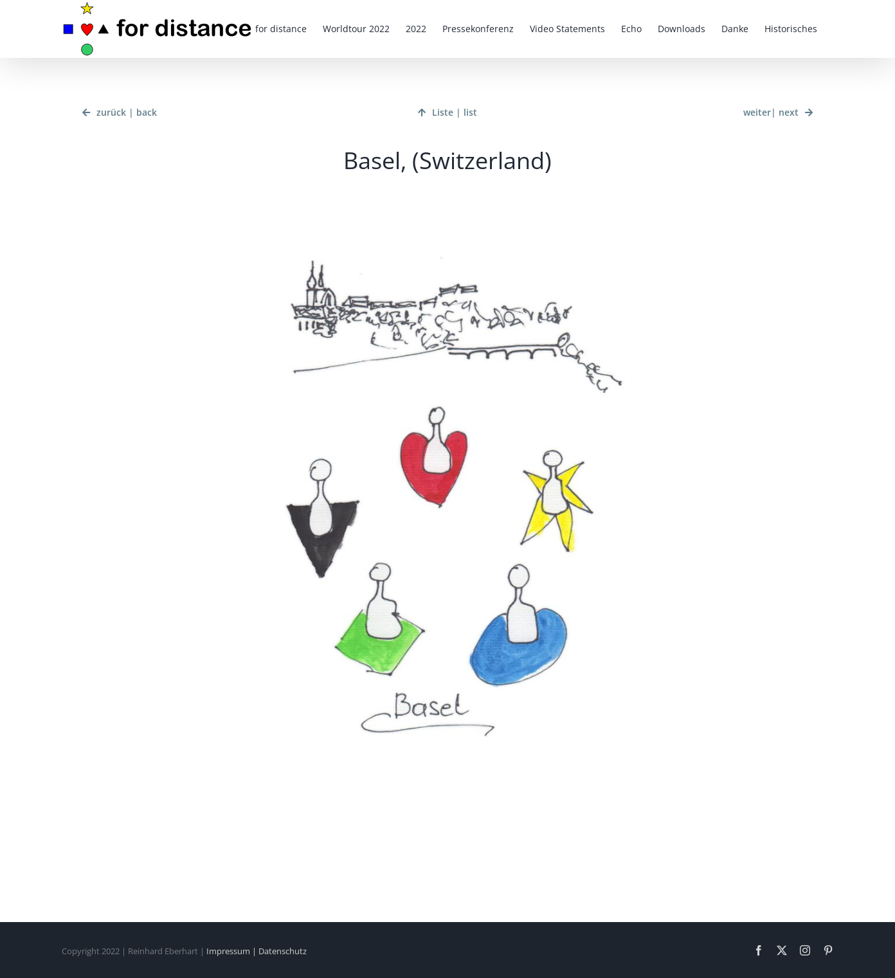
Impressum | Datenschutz (256, 951)
